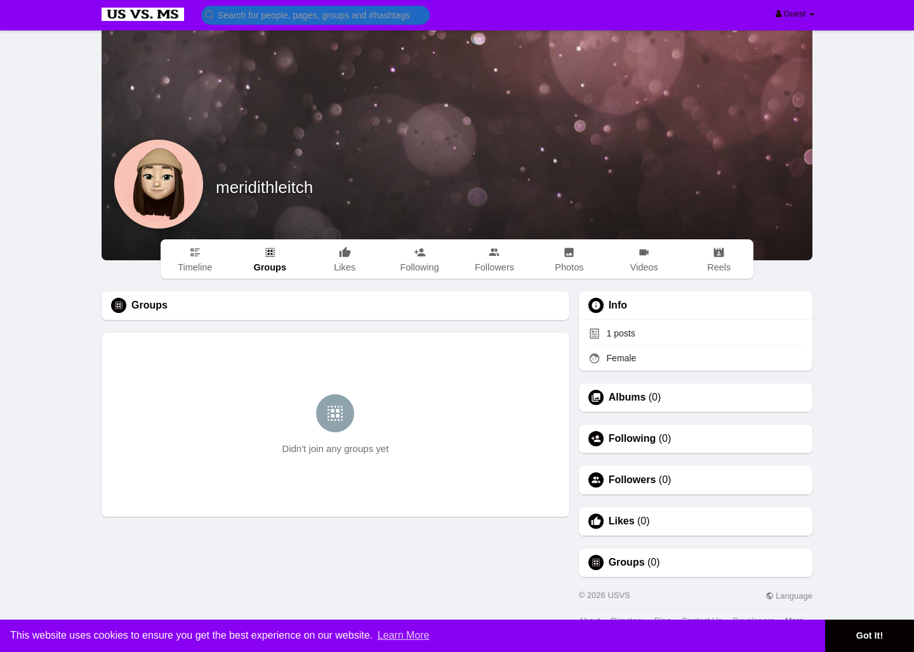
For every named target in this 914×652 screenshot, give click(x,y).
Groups (627, 562)
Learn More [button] (404, 635)
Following (632, 439)
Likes (622, 521)
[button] (315, 14)
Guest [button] (795, 13)
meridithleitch (264, 187)
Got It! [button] (869, 635)
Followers (632, 480)
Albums (627, 397)
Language (788, 596)
